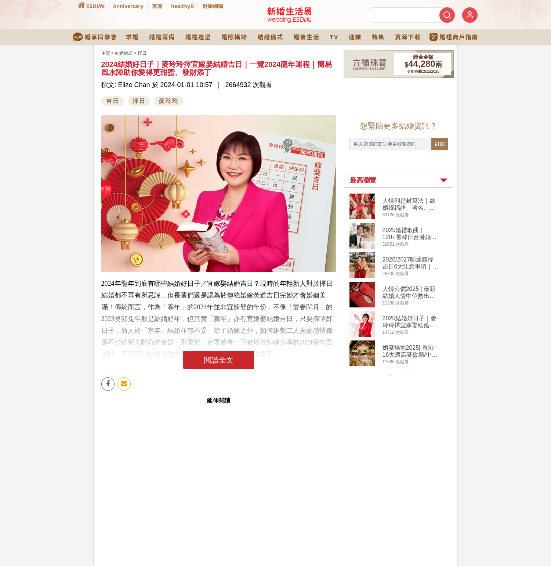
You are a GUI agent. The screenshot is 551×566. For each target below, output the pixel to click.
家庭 (157, 6)
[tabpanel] (404, 281)
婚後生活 (306, 36)
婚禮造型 (198, 36)
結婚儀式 (270, 36)
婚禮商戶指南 (453, 36)
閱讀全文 (218, 360)
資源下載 (408, 36)
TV (334, 36)
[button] (398, 180)
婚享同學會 (95, 36)
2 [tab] (401, 375)
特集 (378, 36)
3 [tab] (412, 375)
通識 (354, 36)
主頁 (105, 53)
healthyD (182, 6)
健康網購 (213, 6)
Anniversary (128, 6)
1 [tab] (390, 375)
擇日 (142, 53)
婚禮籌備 (162, 36)
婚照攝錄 (234, 36)
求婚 (132, 36)
